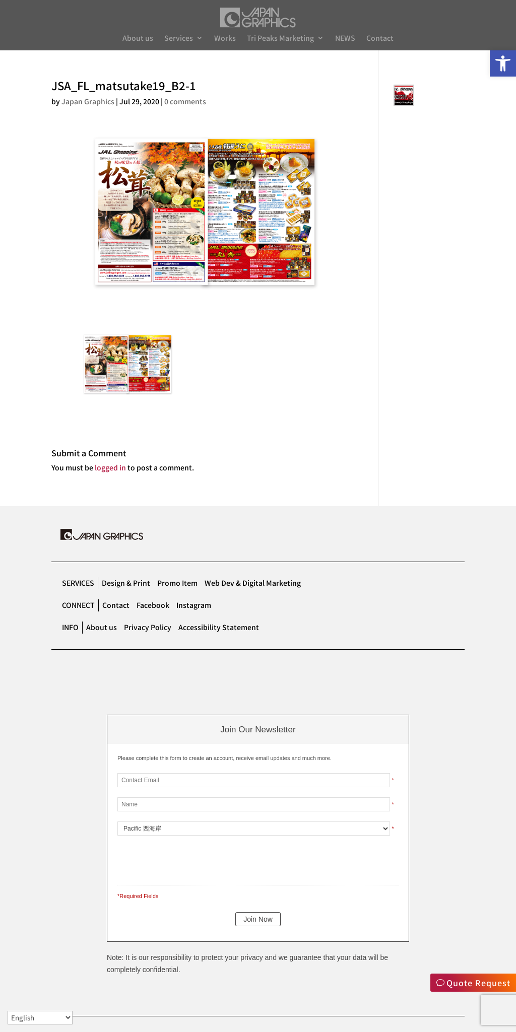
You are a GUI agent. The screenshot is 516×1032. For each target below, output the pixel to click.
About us (137, 38)
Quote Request (478, 983)
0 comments (185, 101)
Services (178, 38)
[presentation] (186, 858)
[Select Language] (40, 1017)
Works (225, 38)
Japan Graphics (87, 101)
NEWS (345, 38)
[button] (503, 63)
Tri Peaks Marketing (280, 38)
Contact (380, 38)
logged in (110, 467)
